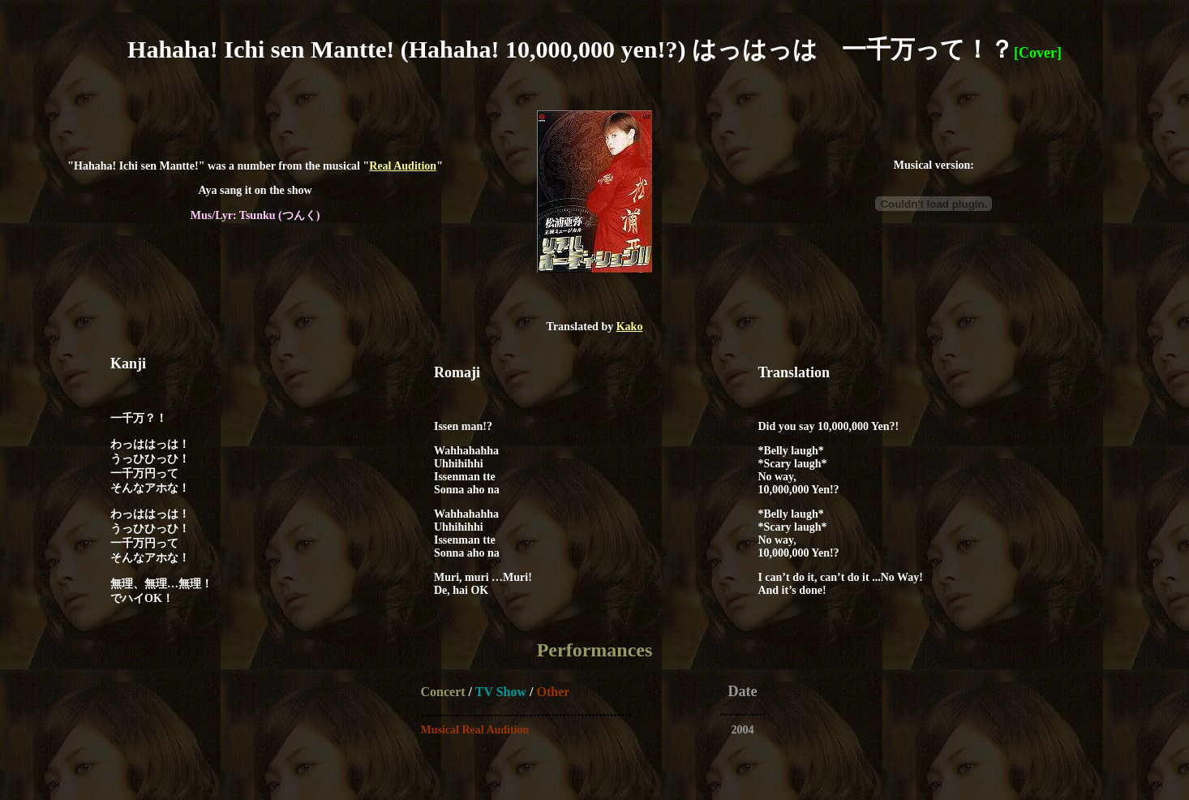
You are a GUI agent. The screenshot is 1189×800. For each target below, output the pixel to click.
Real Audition (402, 166)
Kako (629, 326)
